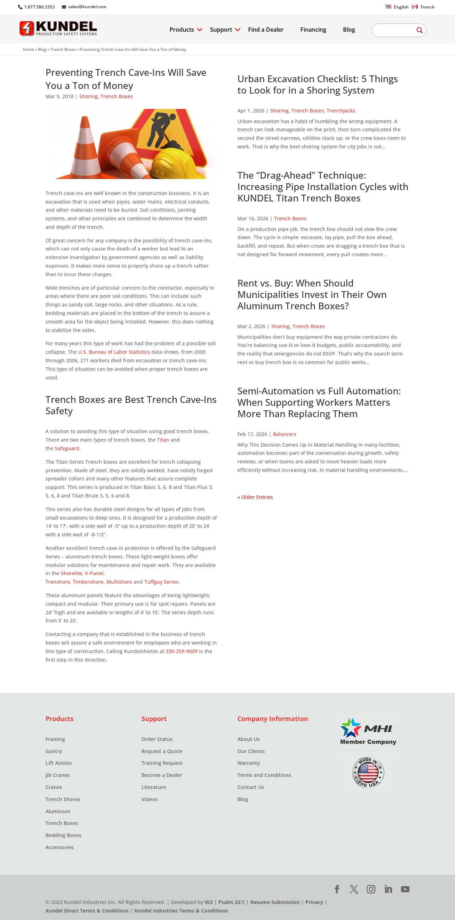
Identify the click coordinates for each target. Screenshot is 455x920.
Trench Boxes (62, 49)
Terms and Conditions (264, 775)
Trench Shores (63, 799)
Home (28, 49)
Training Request (162, 762)
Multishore (119, 581)
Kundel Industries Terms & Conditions (181, 910)
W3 (209, 902)
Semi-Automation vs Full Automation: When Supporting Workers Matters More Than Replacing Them (319, 402)
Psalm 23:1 (231, 902)
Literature (153, 787)
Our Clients (251, 751)
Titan (163, 439)
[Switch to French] (423, 8)
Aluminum (58, 811)
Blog (349, 30)
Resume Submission (275, 902)
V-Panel (94, 573)
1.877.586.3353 (39, 7)
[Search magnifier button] (420, 30)
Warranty (248, 762)
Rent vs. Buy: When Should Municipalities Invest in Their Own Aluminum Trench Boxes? (312, 294)
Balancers (284, 434)
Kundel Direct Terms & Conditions (87, 910)
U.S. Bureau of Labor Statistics (114, 351)
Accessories (60, 847)
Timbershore (88, 581)
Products (182, 30)
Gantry (54, 751)
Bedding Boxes (63, 835)
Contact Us (250, 787)
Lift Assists (59, 762)
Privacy (314, 902)
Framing (55, 739)
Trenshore (58, 581)
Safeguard (67, 448)
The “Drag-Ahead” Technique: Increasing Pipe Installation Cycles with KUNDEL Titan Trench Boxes (322, 186)
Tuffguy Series (161, 581)
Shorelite (71, 573)
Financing (313, 30)
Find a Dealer (266, 30)
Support (221, 30)
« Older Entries (255, 497)
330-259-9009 (182, 651)
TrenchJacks (341, 110)
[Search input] (396, 30)
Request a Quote (161, 751)
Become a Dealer (161, 775)
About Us (248, 739)
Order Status (157, 739)
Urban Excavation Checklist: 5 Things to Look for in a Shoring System (317, 84)
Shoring (88, 96)
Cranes (54, 787)
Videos (149, 799)
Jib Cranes (58, 775)
